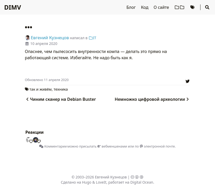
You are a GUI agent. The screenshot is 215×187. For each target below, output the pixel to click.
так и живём (40, 89)
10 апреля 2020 (43, 43)
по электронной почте (155, 146)
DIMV (12, 7)
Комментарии (53, 146)
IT (92, 37)
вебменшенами (112, 146)
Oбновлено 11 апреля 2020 (47, 79)
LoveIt (101, 182)
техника (61, 89)
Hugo (86, 182)
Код (145, 7)
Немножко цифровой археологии (152, 99)
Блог (132, 7)
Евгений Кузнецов (111, 177)
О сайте (162, 7)
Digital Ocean (141, 182)
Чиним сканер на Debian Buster (60, 99)
